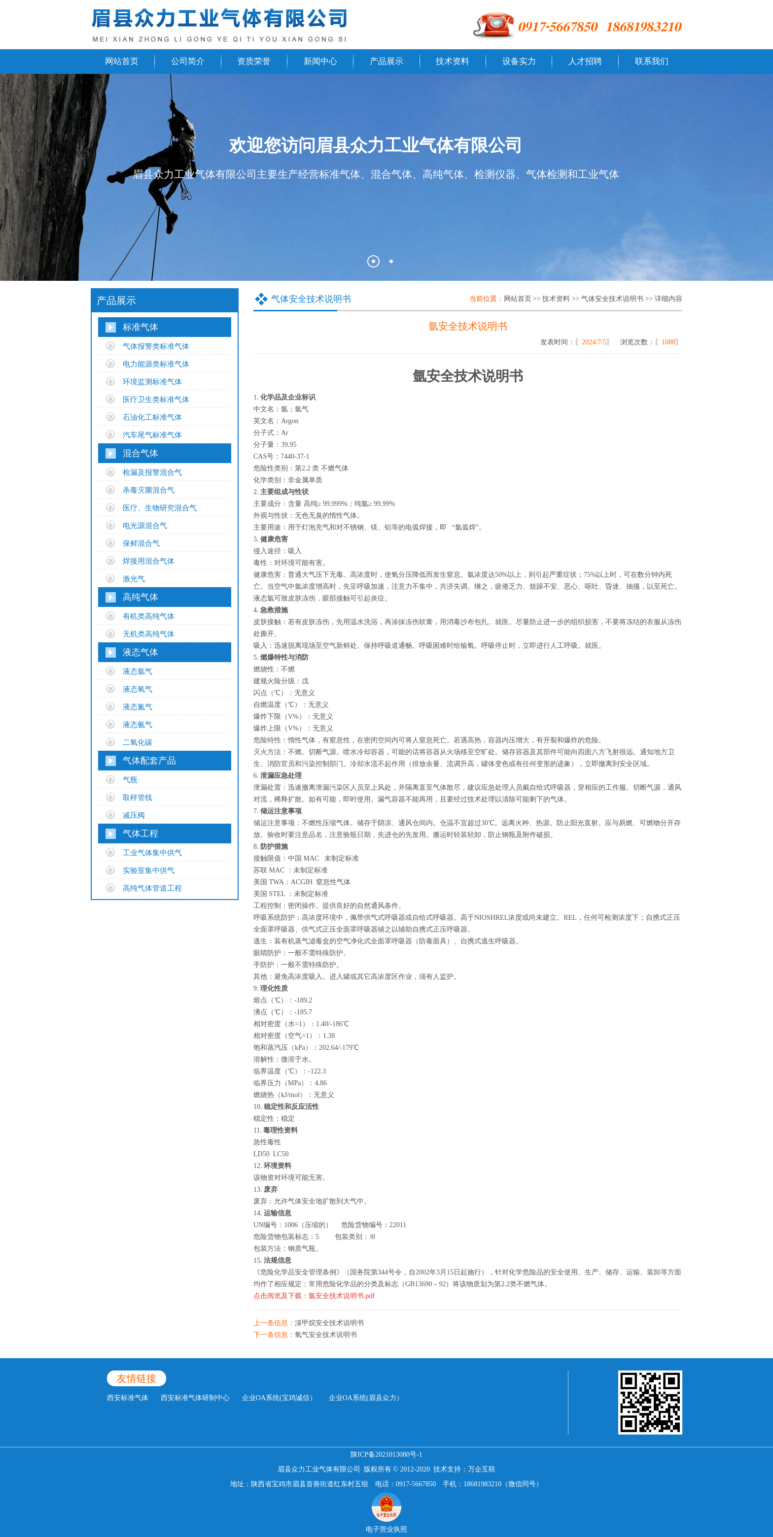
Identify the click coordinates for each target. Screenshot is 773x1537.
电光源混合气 (145, 526)
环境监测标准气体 (152, 382)
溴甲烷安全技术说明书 (329, 1323)
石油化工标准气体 (152, 417)
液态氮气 (137, 707)
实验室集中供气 (149, 870)
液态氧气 (137, 689)
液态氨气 (137, 725)
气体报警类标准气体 (156, 346)
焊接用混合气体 (149, 561)
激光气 (134, 579)
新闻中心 (320, 61)
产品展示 (386, 61)
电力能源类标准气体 (156, 364)
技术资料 (452, 61)
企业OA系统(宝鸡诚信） (279, 1398)
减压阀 (134, 815)
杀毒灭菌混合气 (149, 490)
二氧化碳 (137, 742)
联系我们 (651, 61)
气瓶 (130, 780)
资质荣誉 (254, 61)
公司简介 (188, 61)
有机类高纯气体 (149, 616)
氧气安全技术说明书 (326, 1334)
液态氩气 (137, 671)
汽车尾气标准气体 (152, 435)
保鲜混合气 (141, 543)
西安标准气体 (127, 1398)
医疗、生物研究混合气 (160, 508)
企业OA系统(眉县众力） (366, 1398)
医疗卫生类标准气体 (156, 399)
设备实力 (519, 61)
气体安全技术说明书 (612, 298)
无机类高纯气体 (149, 634)
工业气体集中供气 (152, 853)
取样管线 (137, 798)
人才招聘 (585, 61)
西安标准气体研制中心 (195, 1398)
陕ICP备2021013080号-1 (386, 1454)
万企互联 (481, 1469)
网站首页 (122, 61)
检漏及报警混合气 (152, 472)
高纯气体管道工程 (152, 888)
